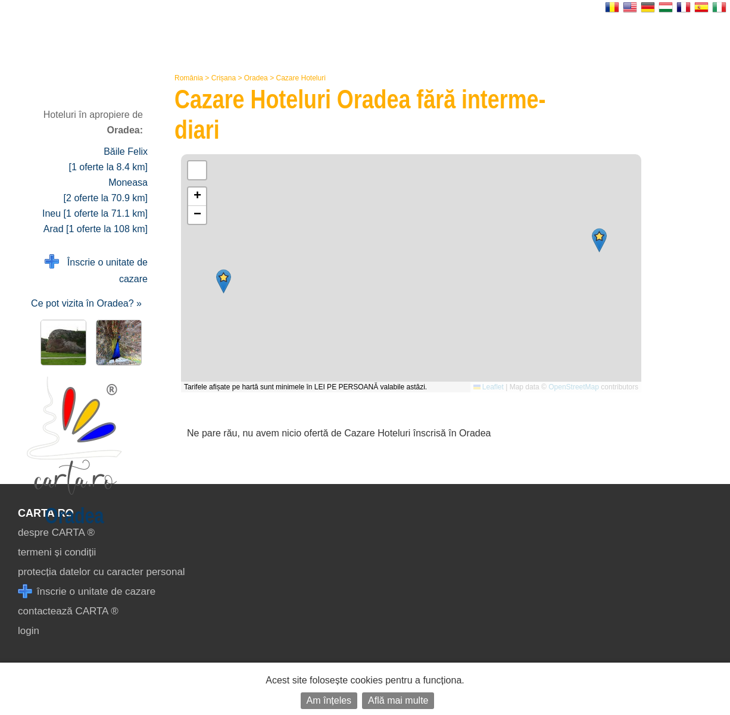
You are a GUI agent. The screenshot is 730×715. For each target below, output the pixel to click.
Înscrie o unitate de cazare (96, 269)
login (28, 630)
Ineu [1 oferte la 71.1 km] (95, 213)
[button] (599, 240)
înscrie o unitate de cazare (86, 591)
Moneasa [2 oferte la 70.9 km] (106, 190)
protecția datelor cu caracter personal (101, 571)
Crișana (223, 78)
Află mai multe (398, 700)
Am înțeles (329, 700)
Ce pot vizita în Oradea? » (86, 303)
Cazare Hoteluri (300, 78)
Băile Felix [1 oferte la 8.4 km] (108, 159)
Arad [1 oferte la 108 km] (95, 229)
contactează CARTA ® (68, 611)
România (188, 78)
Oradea (256, 78)
